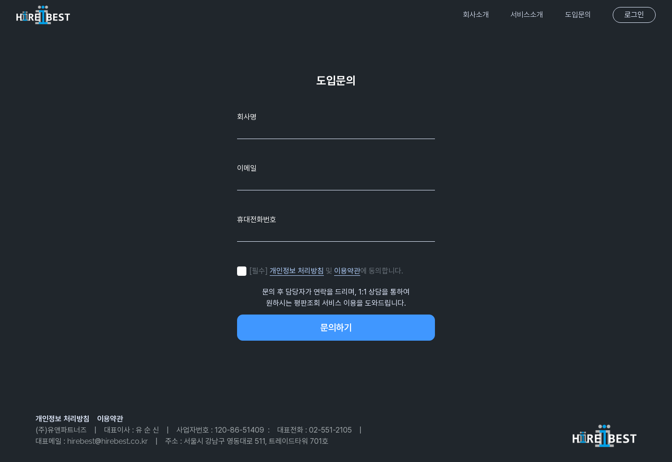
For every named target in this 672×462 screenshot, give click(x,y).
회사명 (247, 116)
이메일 (247, 168)
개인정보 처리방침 (297, 270)
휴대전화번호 (256, 219)
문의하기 (336, 327)
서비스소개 (527, 14)
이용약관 (347, 270)
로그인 (634, 14)
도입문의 (578, 14)
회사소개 (476, 14)
